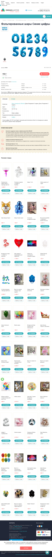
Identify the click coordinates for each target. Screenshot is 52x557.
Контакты (8, 4)
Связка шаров (17, 432)
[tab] (5, 99)
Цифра (13, 117)
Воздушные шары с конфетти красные (5, 255)
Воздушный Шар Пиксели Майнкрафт (5, 469)
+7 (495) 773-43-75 (44, 11)
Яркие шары (17, 325)
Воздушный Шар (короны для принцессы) (31, 326)
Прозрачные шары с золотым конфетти (44, 505)
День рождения (16, 103)
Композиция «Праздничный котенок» (17, 362)
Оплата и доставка (20, 2)
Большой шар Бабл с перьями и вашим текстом (44, 219)
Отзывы (2, 4)
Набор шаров (17, 396)
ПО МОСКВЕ (13, 81)
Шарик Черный (30, 503)
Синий (13, 107)
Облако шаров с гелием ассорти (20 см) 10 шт (5, 398)
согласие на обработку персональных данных (41, 554)
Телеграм (29, 10)
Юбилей (23, 103)
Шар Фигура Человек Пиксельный (43, 469)
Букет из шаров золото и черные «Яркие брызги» (18, 505)
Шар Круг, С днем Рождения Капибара (31, 398)
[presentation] (5, 99)
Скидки (42, 2)
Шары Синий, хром (18, 218)
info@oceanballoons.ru (17, 529)
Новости (28, 2)
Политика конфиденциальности (23, 554)
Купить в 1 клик (44, 77)
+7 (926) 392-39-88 (23, 531)
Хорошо (26, 548)
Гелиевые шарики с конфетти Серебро (18, 183)
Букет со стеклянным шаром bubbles (17, 469)
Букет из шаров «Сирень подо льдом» (18, 291)
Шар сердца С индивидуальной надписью (18, 255)
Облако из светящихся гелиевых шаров (31, 255)
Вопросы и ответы (35, 2)
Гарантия (13, 2)
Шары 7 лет (30, 182)
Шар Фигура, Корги (5, 218)
